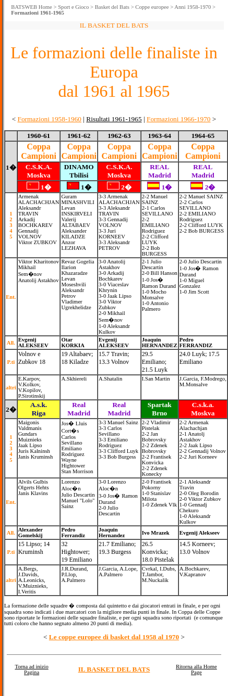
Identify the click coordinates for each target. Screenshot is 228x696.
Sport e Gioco (73, 7)
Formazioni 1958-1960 (49, 119)
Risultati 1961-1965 (113, 119)
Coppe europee (152, 7)
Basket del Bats (112, 7)
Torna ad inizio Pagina (31, 669)
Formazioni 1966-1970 (179, 119)
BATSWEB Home (31, 7)
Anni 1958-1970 (192, 7)
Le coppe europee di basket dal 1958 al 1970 (114, 637)
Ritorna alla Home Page (196, 669)
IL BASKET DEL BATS (114, 669)
